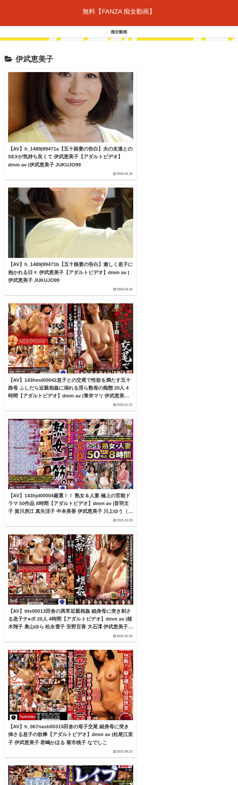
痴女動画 (119, 745)
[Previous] (7, 774)
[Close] (33, 778)
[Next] (21, 774)
